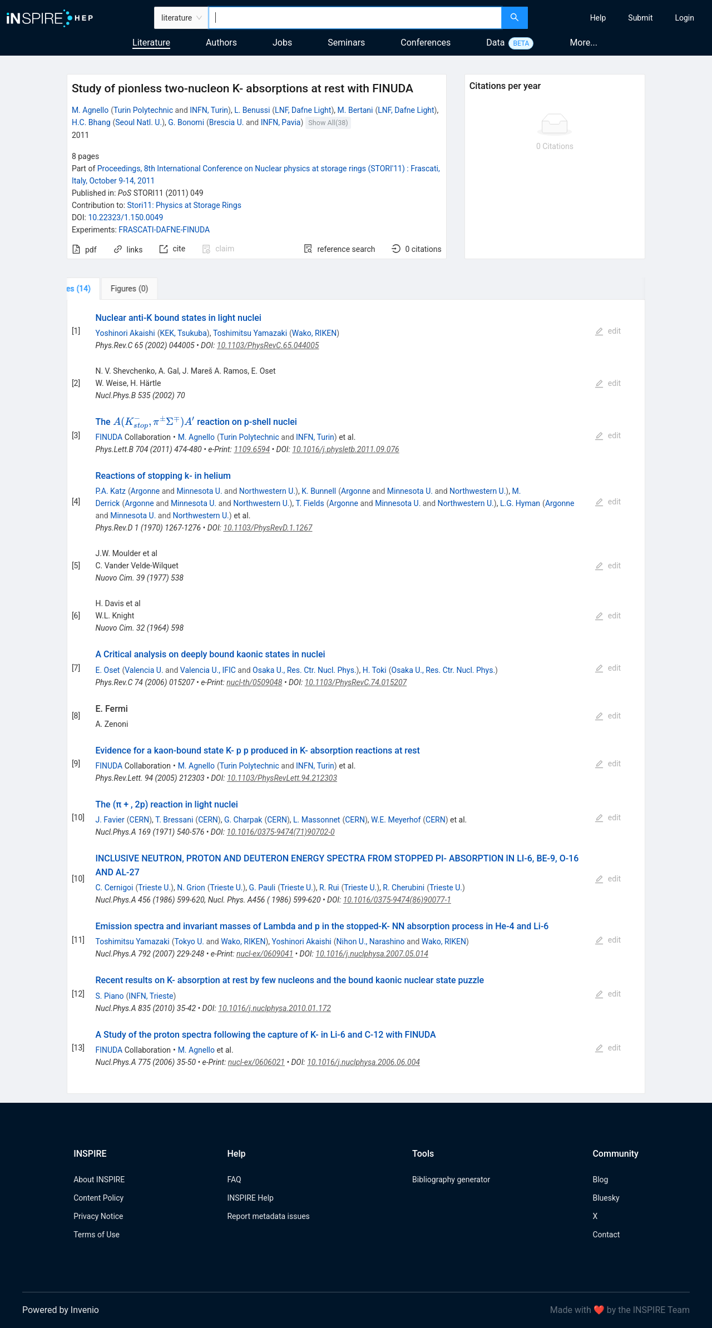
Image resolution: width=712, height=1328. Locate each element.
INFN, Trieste (150, 996)
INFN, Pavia (281, 122)
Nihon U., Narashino (371, 941)
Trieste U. (154, 887)
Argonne (145, 491)
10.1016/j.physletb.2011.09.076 (345, 449)
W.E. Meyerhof (396, 819)
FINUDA (108, 437)
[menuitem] (598, 18)
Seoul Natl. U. (138, 122)
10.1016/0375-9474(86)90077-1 (397, 899)
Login (684, 17)
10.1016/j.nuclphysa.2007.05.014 (371, 953)
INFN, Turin (209, 110)
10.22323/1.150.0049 (125, 217)
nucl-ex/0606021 (256, 1062)
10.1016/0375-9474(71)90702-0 (281, 831)
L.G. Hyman (520, 503)
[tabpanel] (356, 697)
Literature (151, 42)
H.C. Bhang (91, 122)
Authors (221, 42)
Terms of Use (96, 1234)
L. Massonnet (316, 819)
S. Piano (109, 996)
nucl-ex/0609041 (264, 953)
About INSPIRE (99, 1179)
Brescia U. (226, 122)
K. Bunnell (318, 491)
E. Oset (107, 670)
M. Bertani (355, 110)
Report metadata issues (268, 1216)
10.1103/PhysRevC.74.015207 (356, 682)
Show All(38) (328, 122)
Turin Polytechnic (143, 110)
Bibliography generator (451, 1179)
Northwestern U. (267, 491)
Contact (606, 1234)
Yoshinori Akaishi (125, 333)
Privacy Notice (98, 1216)
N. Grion (191, 887)
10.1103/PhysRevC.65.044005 (268, 345)
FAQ (234, 1179)
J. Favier (109, 819)
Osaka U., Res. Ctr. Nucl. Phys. (305, 670)
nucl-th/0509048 (254, 682)
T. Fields (310, 503)
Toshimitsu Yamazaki (250, 333)
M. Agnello (90, 110)
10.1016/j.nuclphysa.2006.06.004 (363, 1062)
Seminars (346, 42)
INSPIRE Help (250, 1197)
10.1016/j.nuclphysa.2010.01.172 (274, 1008)
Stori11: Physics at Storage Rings (184, 205)
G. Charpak (243, 819)
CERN (140, 819)
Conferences (425, 42)
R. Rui (329, 887)
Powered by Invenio (60, 1310)
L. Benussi (252, 110)
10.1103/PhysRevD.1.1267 (267, 527)
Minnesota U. (199, 491)
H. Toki (375, 670)
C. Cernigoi (114, 887)
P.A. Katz (110, 491)
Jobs (282, 42)
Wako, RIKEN (314, 333)
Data (495, 42)
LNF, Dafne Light (303, 110)
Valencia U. (144, 670)
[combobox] (355, 18)
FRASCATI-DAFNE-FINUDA (164, 229)
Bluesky (605, 1197)
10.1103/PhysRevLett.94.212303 (282, 778)
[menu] (621, 18)
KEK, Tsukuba (183, 333)
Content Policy (98, 1197)
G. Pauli (262, 887)
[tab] (103, 289)
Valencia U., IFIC (208, 670)
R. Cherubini (403, 887)
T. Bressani (174, 819)
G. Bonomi (186, 122)
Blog (600, 1179)
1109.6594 (252, 449)
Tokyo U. (189, 941)
